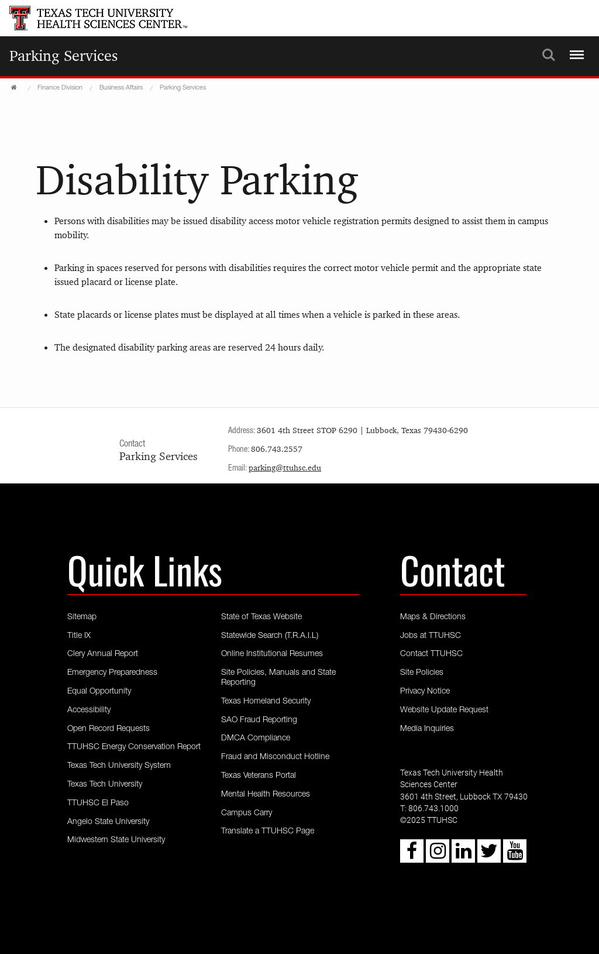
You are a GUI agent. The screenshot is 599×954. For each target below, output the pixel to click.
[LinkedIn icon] (463, 856)
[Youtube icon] (514, 856)
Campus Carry (246, 813)
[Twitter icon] (489, 856)
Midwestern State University (116, 840)
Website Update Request (444, 710)
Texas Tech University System (119, 766)
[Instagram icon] (437, 856)
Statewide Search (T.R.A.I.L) (269, 636)
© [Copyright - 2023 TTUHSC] (403, 821)
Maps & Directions (433, 617)
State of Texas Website (261, 617)
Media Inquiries (427, 729)
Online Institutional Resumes (272, 654)
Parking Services (63, 55)
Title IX (79, 636)
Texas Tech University (104, 785)
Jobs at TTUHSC (430, 636)
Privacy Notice (425, 692)
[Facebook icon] (412, 856)
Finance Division (59, 88)
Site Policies (421, 673)
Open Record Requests (108, 729)
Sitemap (82, 617)
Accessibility (89, 710)
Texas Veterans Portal (258, 776)
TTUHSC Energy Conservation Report (134, 747)
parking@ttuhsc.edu (285, 467)
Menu (575, 50)
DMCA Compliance (255, 739)
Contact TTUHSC (431, 654)
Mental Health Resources (265, 795)
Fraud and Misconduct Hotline (275, 757)
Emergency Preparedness (112, 673)
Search (549, 55)
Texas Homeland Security (266, 702)
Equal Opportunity (99, 692)
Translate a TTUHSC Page (267, 832)
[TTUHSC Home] (15, 87)
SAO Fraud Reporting (259, 720)
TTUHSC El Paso (98, 803)
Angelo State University (108, 822)
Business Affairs (121, 88)
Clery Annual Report (102, 654)
